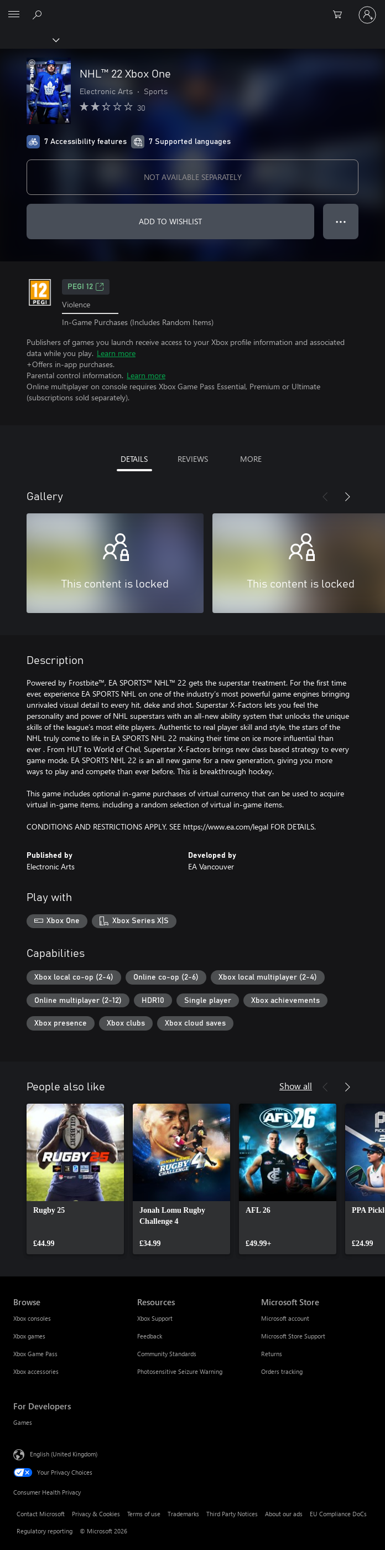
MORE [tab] (251, 459)
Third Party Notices (232, 1513)
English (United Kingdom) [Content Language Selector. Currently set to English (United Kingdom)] (63, 1454)
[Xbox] (29, 39)
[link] (75, 1179)
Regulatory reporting (44, 1530)
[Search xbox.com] (38, 14)
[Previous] (325, 496)
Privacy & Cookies (96, 1513)
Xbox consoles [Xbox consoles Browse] (32, 1318)
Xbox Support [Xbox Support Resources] (155, 1318)
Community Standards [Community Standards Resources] (166, 1353)
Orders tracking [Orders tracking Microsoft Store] (282, 1371)
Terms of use (143, 1513)
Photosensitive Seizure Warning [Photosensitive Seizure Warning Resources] (179, 1371)
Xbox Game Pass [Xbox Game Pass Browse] (35, 1353)
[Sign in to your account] (367, 15)
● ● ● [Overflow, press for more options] (341, 221)
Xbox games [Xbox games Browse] (29, 1336)
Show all (295, 1085)
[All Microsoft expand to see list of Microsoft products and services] (14, 15)
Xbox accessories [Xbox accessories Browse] (36, 1371)
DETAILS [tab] (134, 459)
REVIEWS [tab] (193, 459)
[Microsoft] (192, 8)
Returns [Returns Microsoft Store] (271, 1353)
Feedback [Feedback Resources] (149, 1336)
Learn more (116, 353)
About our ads (284, 1513)
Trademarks (183, 1513)
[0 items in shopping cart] (340, 15)
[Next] (347, 496)
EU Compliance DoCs (338, 1513)
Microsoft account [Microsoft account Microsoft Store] (285, 1318)
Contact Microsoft (41, 1513)
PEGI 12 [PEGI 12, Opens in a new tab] (85, 286)
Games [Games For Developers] (22, 1422)
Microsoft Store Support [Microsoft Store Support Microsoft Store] (293, 1336)
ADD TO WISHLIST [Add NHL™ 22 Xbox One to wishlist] (170, 221)
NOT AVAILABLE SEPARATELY (193, 177)
